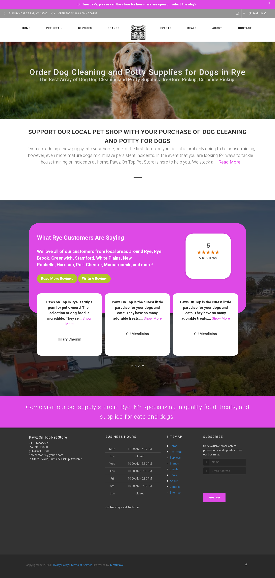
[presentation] (224, 481)
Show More (153, 318)
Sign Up (214, 497)
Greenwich (62, 258)
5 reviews (208, 258)
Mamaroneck (117, 264)
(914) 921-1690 (39, 451)
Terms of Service (81, 565)
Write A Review (94, 278)
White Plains (108, 258)
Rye (148, 251)
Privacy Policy (60, 565)
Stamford (84, 258)
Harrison (65, 264)
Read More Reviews (57, 278)
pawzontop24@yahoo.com (46, 455)
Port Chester (89, 264)
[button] (132, 366)
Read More (229, 162)
